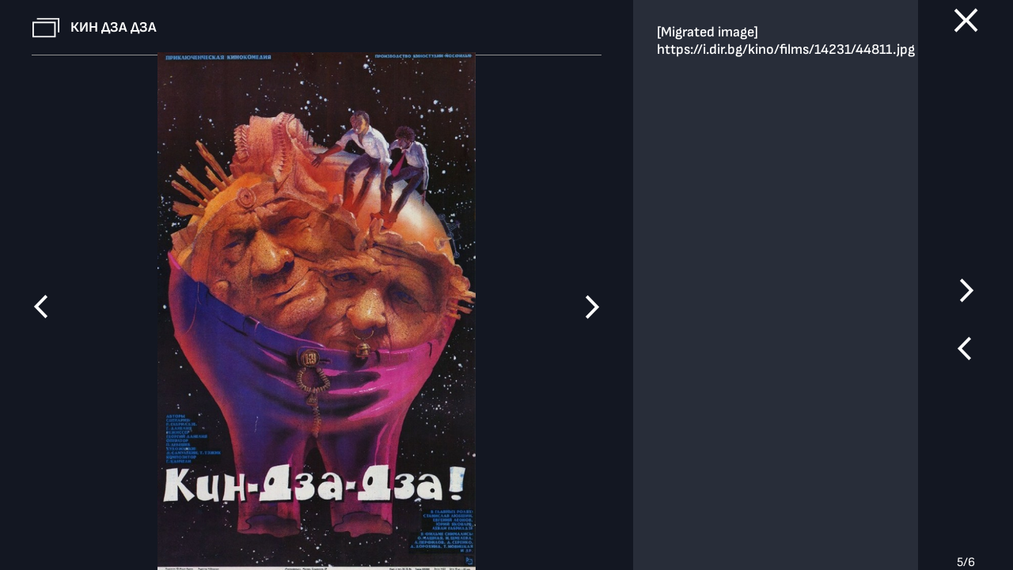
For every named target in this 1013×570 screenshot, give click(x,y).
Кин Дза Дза (113, 27)
